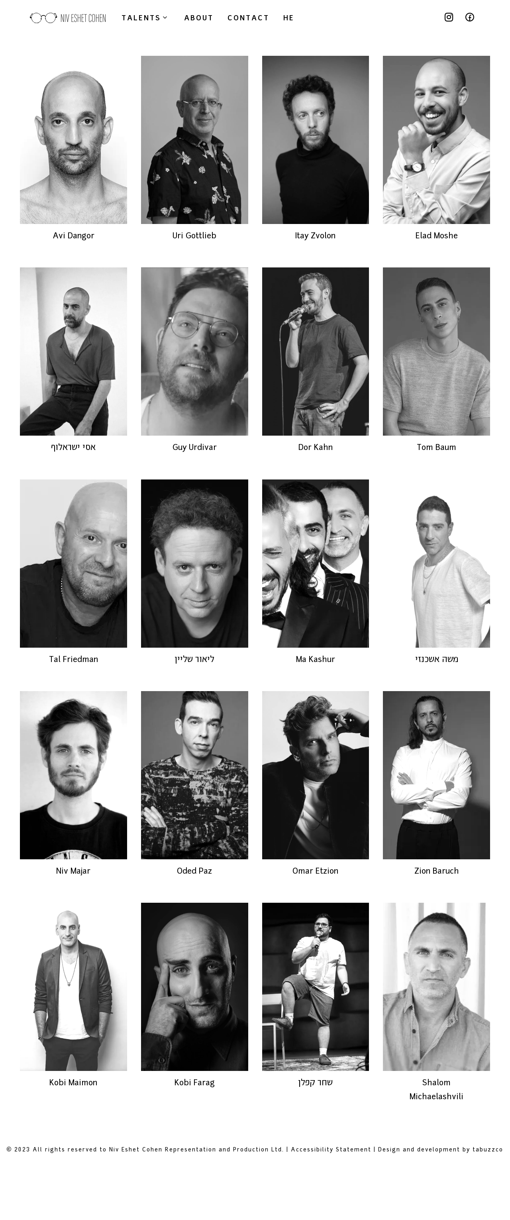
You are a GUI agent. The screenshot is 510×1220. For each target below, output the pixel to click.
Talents (146, 17)
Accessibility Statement (331, 1205)
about (199, 17)
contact (248, 17)
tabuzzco (488, 1205)
